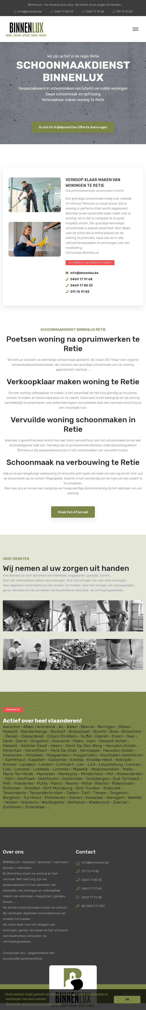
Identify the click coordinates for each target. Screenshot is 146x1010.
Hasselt (10, 745)
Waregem (116, 797)
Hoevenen (12, 755)
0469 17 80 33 (63, 11)
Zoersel (120, 802)
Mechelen (46, 774)
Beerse (87, 726)
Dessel (11, 736)
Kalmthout (15, 759)
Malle (128, 769)
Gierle (21, 741)
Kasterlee (57, 759)
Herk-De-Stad (63, 750)
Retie (87, 783)
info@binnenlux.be (30, 11)
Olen (9, 778)
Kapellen (37, 759)
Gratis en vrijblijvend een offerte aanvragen (73, 127)
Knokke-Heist (99, 759)
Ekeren (101, 736)
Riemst (102, 783)
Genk (7, 741)
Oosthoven (48, 778)
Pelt (7, 783)
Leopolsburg (111, 764)
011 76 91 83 (125, 11)
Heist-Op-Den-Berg (83, 745)
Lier (80, 764)
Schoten (32, 788)
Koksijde (123, 759)
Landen (46, 764)
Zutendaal (34, 807)
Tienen (99, 793)
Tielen (72, 793)
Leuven (133, 764)
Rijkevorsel (122, 783)
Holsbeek (34, 755)
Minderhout (92, 774)
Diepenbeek (32, 736)
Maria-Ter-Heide (18, 774)
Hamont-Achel (112, 741)
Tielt (85, 793)
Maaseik (80, 769)
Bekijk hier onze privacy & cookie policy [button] (34, 1004)
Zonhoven (12, 807)
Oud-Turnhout (126, 778)
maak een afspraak (73, 512)
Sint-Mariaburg (58, 788)
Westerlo (29, 802)
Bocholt (58, 731)
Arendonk (46, 726)
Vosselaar (94, 797)
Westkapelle (52, 802)
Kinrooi (9, 764)
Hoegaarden (57, 755)
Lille (7, 769)
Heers (56, 745)
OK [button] (127, 999)
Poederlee (23, 783)
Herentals (12, 750)
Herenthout (36, 750)
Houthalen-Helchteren (121, 755)
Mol (110, 774)
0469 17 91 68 (95, 11)
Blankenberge (34, 731)
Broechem (131, 731)
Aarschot (11, 726)
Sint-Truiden (88, 788)
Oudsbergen (97, 778)
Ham (91, 741)
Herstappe (90, 750)
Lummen (61, 769)
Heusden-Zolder (120, 745)
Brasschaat (79, 731)
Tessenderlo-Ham (46, 793)
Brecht (99, 731)
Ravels (72, 783)
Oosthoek (26, 778)
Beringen (106, 726)
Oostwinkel (72, 778)
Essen (117, 736)
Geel (130, 736)
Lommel (21, 769)
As (61, 726)
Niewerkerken (130, 774)
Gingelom (39, 741)
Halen (78, 741)
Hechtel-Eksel (34, 745)
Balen (72, 726)
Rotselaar (12, 788)
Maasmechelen (105, 769)
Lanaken (27, 764)
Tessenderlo (14, 793)
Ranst (56, 783)
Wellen (11, 802)
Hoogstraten (85, 755)
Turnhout (32, 797)
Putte (42, 783)
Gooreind (60, 741)
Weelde (135, 797)
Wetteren (76, 802)
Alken (28, 726)
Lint (91, 764)
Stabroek (111, 788)
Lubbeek (41, 769)
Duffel (86, 736)
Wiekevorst (99, 802)
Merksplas (68, 774)
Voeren (75, 797)
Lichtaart (65, 764)
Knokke (76, 759)
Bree (114, 731)
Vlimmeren (54, 797)
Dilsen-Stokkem (62, 736)
